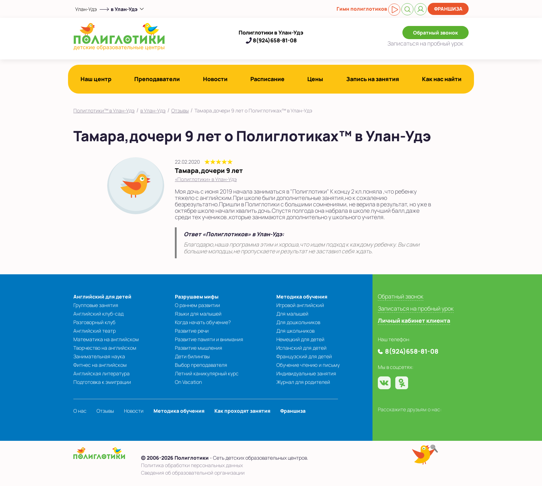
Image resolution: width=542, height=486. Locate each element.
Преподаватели (157, 79)
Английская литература (101, 373)
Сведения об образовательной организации (193, 472)
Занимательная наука (99, 356)
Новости (215, 79)
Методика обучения (301, 296)
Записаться (425, 43)
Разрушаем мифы (197, 296)
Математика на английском (106, 339)
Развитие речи (192, 330)
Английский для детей (102, 296)
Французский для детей (304, 356)
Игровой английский (300, 305)
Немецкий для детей (300, 339)
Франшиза (448, 8)
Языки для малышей (198, 313)
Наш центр (95, 79)
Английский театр (94, 330)
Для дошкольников (298, 322)
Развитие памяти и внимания (209, 339)
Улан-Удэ (86, 9)
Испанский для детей (301, 347)
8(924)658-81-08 (275, 40)
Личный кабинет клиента (414, 320)
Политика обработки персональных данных (192, 465)
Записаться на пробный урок (416, 308)
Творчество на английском (104, 347)
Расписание (267, 79)
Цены (315, 79)
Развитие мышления (198, 347)
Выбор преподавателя (201, 364)
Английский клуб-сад (98, 313)
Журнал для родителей (303, 382)
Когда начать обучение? (203, 322)
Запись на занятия (372, 79)
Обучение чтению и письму (308, 364)
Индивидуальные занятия (306, 373)
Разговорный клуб (94, 322)
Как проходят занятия (242, 410)
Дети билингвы (192, 356)
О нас (80, 410)
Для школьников (295, 330)
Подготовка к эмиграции (102, 382)
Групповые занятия (95, 305)
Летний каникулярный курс (207, 373)
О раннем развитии (197, 305)
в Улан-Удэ (153, 110)
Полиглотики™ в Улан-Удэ (104, 110)
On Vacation (188, 382)
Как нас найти (442, 79)
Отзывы (180, 110)
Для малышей (292, 313)
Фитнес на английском (100, 364)
